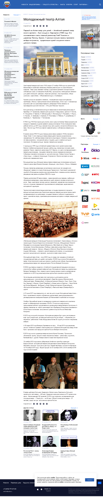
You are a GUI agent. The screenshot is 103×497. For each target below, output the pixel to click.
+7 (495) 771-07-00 (9, 490)
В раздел (16, 14)
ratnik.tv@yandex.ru (7, 492)
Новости (24, 4)
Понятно (89, 480)
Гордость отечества (29, 483)
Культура (69, 4)
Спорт (76, 4)
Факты (62, 4)
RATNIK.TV (25, 14)
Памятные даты (16, 483)
